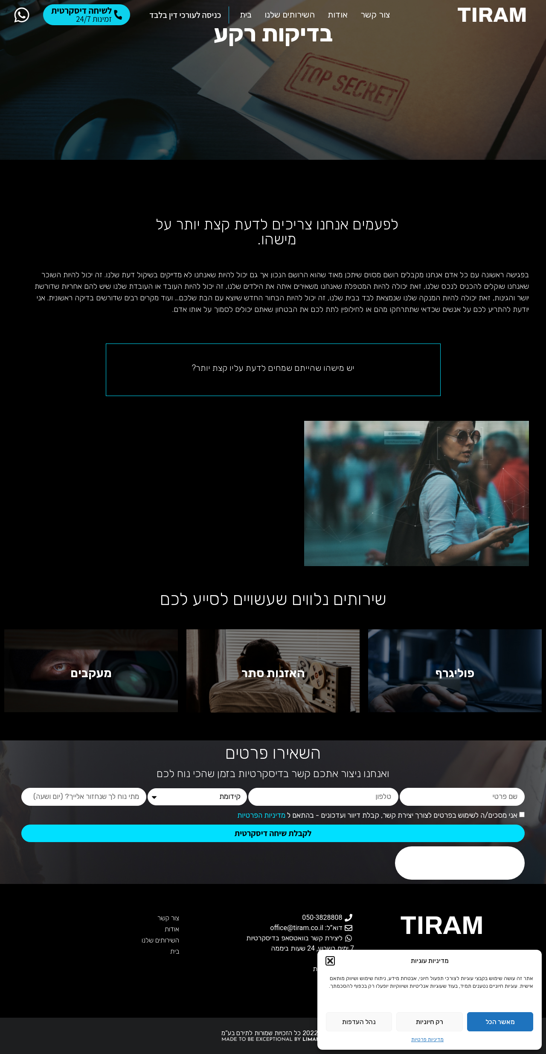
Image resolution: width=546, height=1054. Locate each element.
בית (174, 951)
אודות (172, 929)
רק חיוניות (429, 1022)
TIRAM (442, 925)
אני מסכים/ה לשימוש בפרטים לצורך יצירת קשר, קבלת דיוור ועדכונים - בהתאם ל (377, 815)
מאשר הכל (500, 1022)
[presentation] (460, 863)
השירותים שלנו (160, 940)
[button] (330, 961)
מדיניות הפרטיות (261, 815)
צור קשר (168, 918)
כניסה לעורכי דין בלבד (185, 15)
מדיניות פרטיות (427, 1039)
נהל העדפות (359, 1022)
